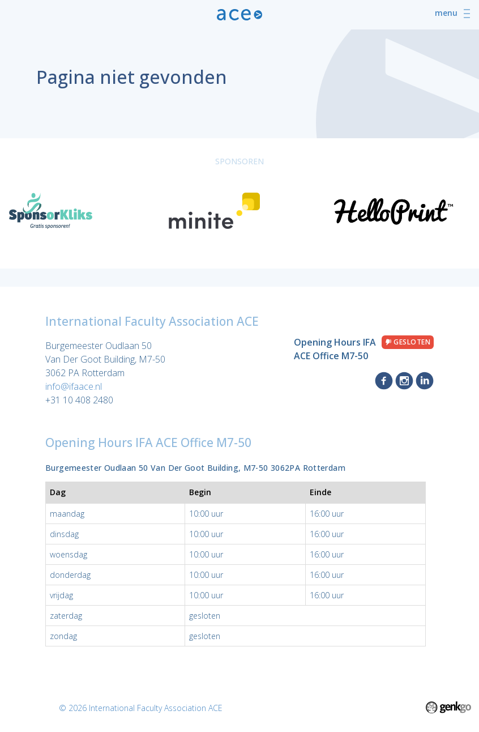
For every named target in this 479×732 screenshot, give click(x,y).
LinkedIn (425, 381)
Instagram (404, 381)
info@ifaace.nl (73, 386)
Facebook (384, 381)
